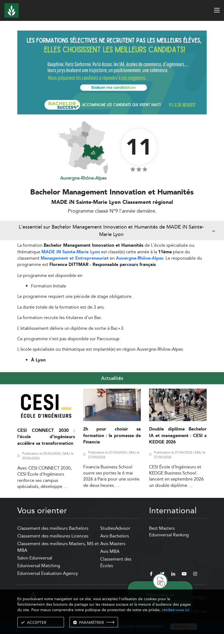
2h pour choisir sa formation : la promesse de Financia (112, 436)
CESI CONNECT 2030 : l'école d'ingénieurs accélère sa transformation (46, 437)
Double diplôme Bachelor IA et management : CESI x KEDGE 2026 (178, 436)
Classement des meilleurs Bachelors (52, 528)
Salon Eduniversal (34, 558)
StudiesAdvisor (115, 528)
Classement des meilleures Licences (52, 536)
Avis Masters (112, 543)
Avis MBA (109, 551)
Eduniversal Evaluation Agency (47, 573)
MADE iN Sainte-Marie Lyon (70, 252)
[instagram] (195, 575)
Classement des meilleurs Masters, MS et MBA (58, 547)
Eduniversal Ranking (169, 534)
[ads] (112, 71)
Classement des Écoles (115, 562)
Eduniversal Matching (38, 565)
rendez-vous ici (175, 610)
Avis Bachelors (114, 536)
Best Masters (162, 528)
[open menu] (217, 10)
